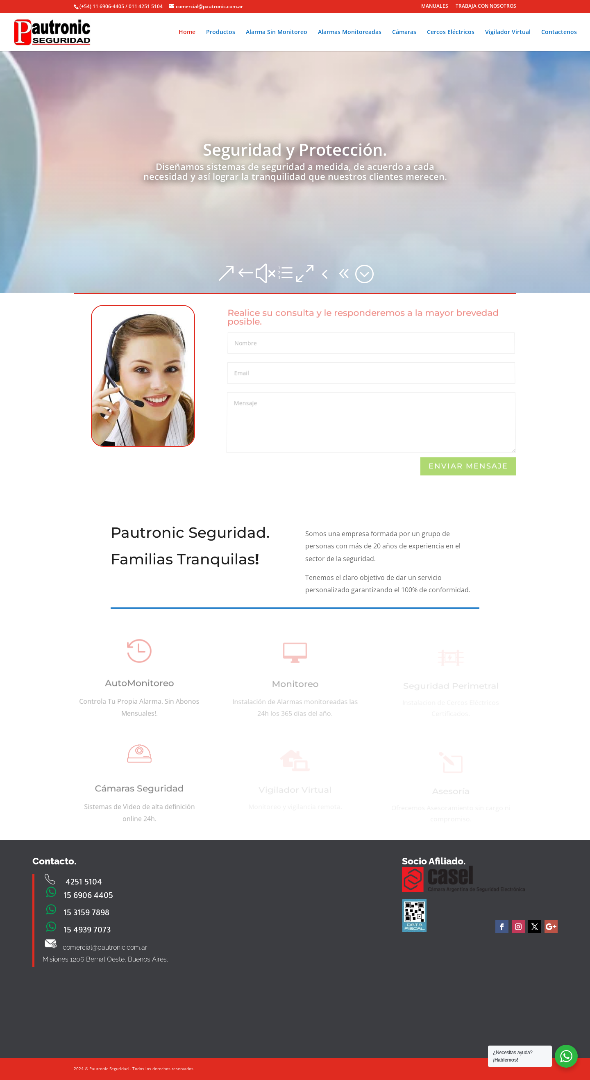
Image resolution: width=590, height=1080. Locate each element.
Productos (220, 32)
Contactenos (559, 32)
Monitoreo (295, 686)
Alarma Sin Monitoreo (276, 32)
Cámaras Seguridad (139, 791)
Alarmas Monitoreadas (349, 32)
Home (187, 32)
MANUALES (434, 6)
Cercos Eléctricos (450, 32)
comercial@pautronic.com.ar (105, 947)
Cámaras (404, 32)
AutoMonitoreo (139, 686)
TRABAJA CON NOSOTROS (486, 6)
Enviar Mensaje (468, 466)
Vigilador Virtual (508, 32)
